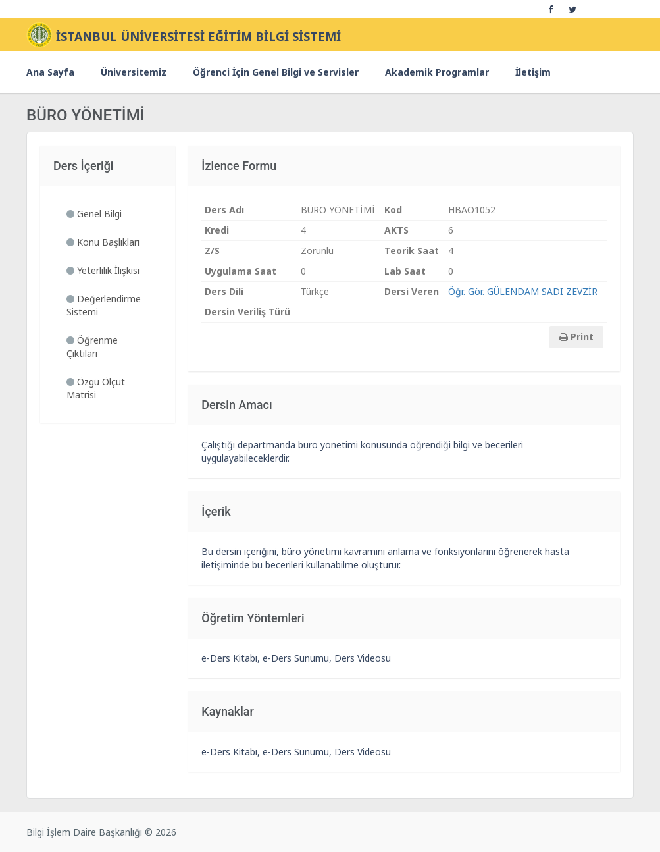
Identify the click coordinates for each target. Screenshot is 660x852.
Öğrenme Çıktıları (92, 346)
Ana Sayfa (50, 72)
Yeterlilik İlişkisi (103, 270)
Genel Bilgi (94, 213)
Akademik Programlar (437, 72)
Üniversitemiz (133, 72)
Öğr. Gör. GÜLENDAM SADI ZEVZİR (522, 291)
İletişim (533, 72)
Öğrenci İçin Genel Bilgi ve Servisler (276, 72)
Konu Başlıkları (103, 242)
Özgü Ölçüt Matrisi (95, 388)
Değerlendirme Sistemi (103, 305)
